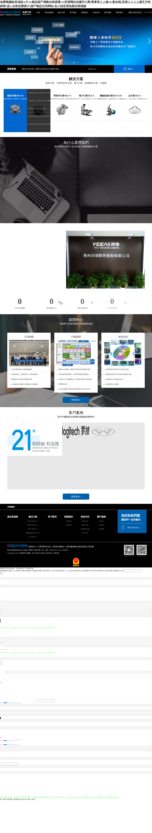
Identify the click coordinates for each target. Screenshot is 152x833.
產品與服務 (49, 12)
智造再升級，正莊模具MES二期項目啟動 (24, 374)
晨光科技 (56, 553)
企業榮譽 (101, 529)
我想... (129, 69)
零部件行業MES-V (62, 96)
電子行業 (85, 533)
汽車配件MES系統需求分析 (114, 379)
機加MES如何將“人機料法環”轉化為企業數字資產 (40, 69)
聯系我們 (119, 12)
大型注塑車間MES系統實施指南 (21, 369)
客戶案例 (73, 12)
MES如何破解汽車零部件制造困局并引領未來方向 (74, 389)
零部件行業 (85, 525)
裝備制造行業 (85, 529)
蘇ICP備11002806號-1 (39, 553)
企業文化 (101, 525)
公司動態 (69, 521)
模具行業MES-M (15, 96)
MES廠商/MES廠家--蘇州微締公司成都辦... (25, 384)
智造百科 (96, 12)
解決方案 (61, 12)
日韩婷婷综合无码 (18, 799)
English (149, 12)
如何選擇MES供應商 (112, 384)
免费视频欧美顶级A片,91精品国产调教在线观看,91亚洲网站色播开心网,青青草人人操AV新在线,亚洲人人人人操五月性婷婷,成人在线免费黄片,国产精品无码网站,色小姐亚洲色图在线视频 (59, 571)
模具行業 (85, 521)
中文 (145, 12)
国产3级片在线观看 (6, 799)
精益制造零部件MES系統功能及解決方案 (119, 374)
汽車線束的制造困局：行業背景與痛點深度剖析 (74, 374)
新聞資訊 (84, 12)
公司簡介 (101, 521)
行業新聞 (69, 525)
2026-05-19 (92, 69)
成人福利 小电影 (30, 799)
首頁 (38, 12)
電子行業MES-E (86, 96)
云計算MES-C (135, 96)
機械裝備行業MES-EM (111, 96)
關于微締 (107, 12)
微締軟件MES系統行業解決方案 (21, 379)
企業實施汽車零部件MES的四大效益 (117, 369)
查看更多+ (76, 400)
